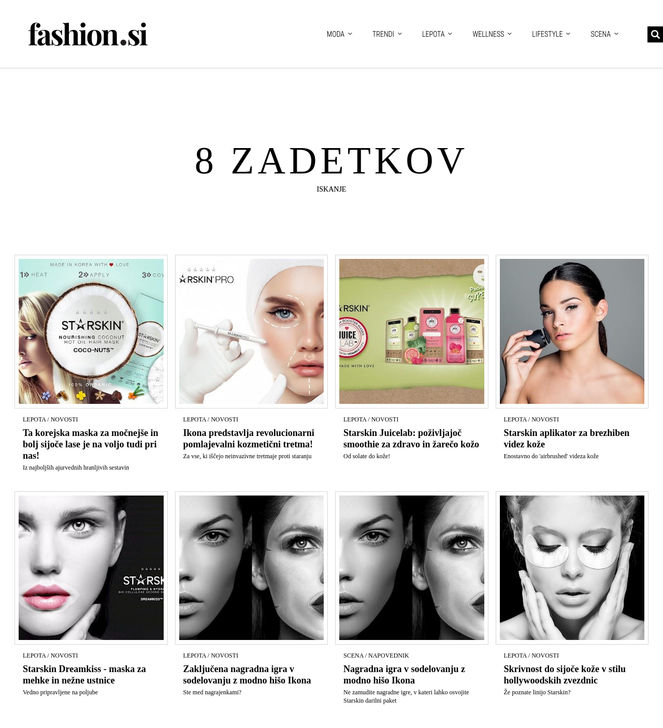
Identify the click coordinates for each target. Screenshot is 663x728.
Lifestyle (547, 34)
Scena (600, 34)
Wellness (488, 34)
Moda (335, 34)
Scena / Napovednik (376, 655)
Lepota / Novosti (50, 419)
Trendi (383, 34)
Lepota (433, 34)
